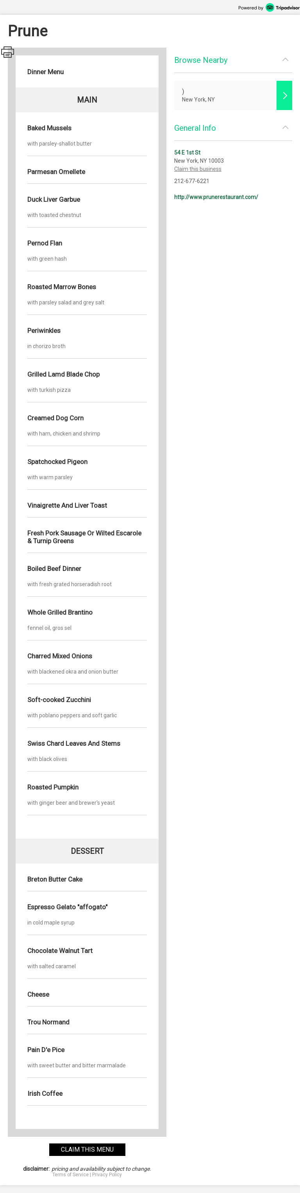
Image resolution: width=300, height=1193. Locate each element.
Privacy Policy (107, 1174)
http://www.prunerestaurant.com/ (216, 197)
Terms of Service (70, 1174)
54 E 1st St (187, 152)
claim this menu (87, 1149)
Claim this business (197, 169)
